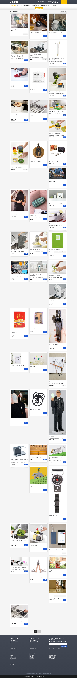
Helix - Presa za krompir (35, 249)
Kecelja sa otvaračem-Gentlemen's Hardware (18, 212)
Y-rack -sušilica (52, 300)
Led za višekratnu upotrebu (36, 86)
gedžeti (11, 650)
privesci (11, 656)
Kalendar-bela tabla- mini (55, 202)
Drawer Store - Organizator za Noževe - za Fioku (18, 619)
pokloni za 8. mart (52, 657)
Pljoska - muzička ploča (35, 32)
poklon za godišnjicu (52, 658)
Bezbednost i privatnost (14, 641)
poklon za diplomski (52, 655)
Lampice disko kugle (34, 455)
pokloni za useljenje (52, 654)
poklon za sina (31, 658)
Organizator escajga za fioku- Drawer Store (36, 114)
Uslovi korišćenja (13, 640)
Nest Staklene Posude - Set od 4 (56, 111)
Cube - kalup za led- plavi (16, 275)
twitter (44, 668)
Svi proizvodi (13, 6)
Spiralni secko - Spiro (15, 165)
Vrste (50, 251)
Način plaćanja (32, 642)
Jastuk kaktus (33, 215)
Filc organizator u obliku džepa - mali (57, 223)
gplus (40, 668)
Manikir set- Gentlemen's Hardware (57, 160)
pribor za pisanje (13, 657)
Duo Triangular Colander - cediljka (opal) (18, 29)
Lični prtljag (38, 5)
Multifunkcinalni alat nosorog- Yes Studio (37, 485)
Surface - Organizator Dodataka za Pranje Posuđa (38, 544)
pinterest (32, 668)
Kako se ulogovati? (32, 640)
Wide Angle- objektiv (54, 344)
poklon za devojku (32, 650)
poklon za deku (32, 657)
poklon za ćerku (32, 659)
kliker (14, 2)
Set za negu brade (34, 328)
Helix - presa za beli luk (54, 275)
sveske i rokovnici (13, 658)
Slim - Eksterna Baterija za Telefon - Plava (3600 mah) (57, 550)
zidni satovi (12, 653)
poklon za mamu (32, 654)
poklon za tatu (31, 655)
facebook (27, 668)
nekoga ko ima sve (32, 660)
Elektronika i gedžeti (45, 5)
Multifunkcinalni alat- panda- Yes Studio (56, 458)
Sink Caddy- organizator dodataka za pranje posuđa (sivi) (19, 460)
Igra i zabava (53, 5)
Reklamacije (12, 642)
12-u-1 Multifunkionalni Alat (36, 576)
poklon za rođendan (52, 650)
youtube (49, 668)
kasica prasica (12, 659)
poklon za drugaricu (32, 653)
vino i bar (11, 655)
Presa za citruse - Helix (54, 133)
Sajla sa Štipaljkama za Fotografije (18, 567)
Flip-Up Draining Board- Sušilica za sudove (38, 55)
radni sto (11, 663)
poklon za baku (32, 656)
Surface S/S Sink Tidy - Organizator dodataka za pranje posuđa (19, 56)
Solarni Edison (52, 436)
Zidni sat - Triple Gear (35, 409)
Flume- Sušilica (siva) (15, 249)
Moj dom (33, 5)
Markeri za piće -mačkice (35, 366)
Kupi (45, 35)
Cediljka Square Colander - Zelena (18, 540)
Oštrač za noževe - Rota (16, 82)
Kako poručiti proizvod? (33, 641)
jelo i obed (12, 660)
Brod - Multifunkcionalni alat (55, 32)
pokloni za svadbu (52, 653)
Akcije (18, 5)
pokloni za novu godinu (53, 656)
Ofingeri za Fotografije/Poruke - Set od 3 (57, 570)
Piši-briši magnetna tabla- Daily (18, 365)
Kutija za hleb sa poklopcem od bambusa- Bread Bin (18, 115)
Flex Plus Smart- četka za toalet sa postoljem (37, 275)
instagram (36, 668)
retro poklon (12, 654)
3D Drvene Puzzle (53, 594)
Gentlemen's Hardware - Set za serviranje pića (56, 180)
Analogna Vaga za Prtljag (55, 515)
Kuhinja (21, 5)
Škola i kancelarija (27, 5)
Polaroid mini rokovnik (54, 249)
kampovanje (12, 664)
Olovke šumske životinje (54, 381)
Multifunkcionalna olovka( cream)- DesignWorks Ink (57, 59)
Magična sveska (14, 332)
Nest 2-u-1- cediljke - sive (55, 91)
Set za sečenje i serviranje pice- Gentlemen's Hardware (37, 160)
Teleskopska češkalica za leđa (17, 419)
